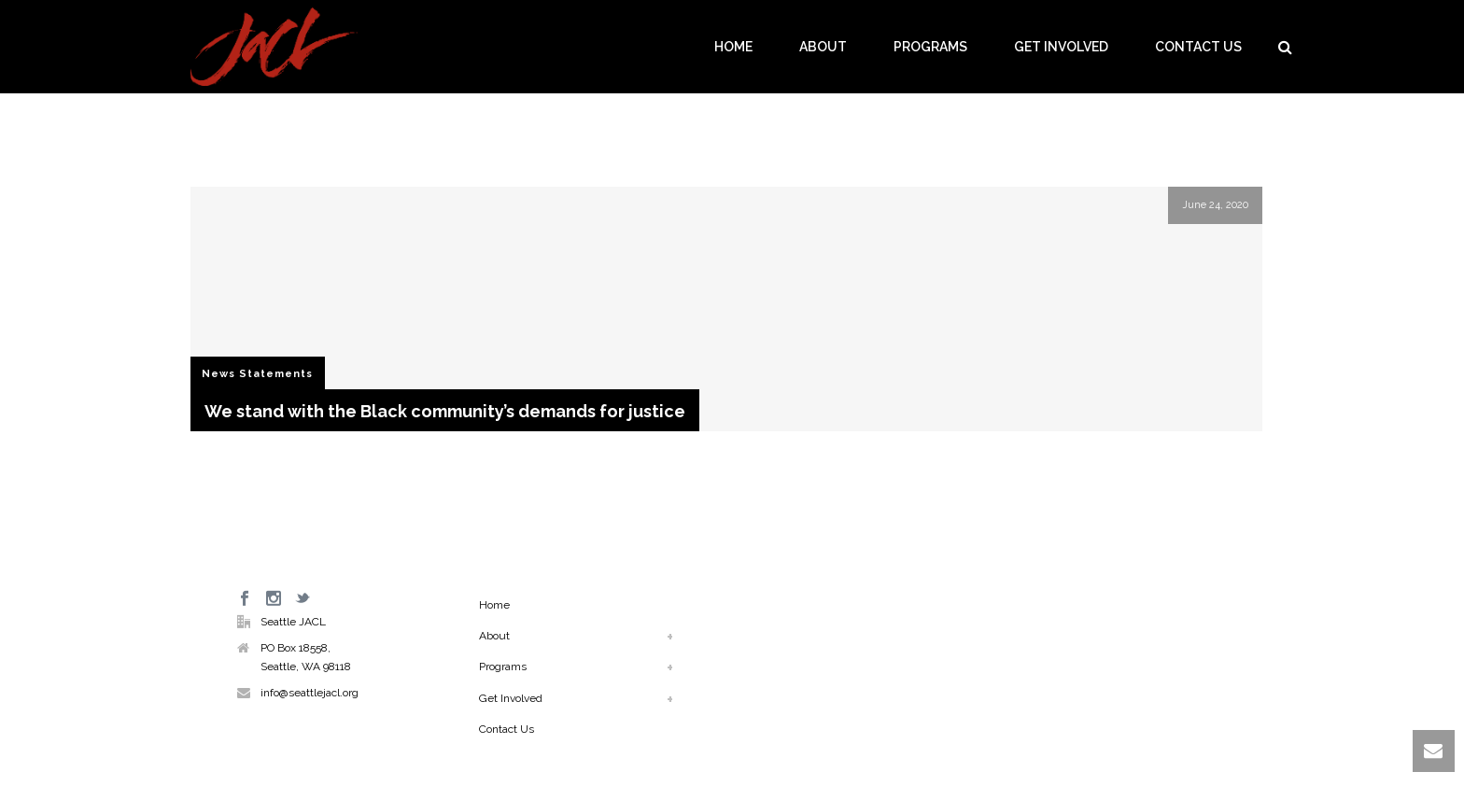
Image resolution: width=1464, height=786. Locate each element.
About (823, 46)
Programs (930, 46)
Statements (276, 374)
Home (733, 46)
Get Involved (1061, 46)
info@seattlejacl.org (309, 692)
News (218, 374)
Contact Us (1198, 46)
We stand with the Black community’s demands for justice (444, 411)
